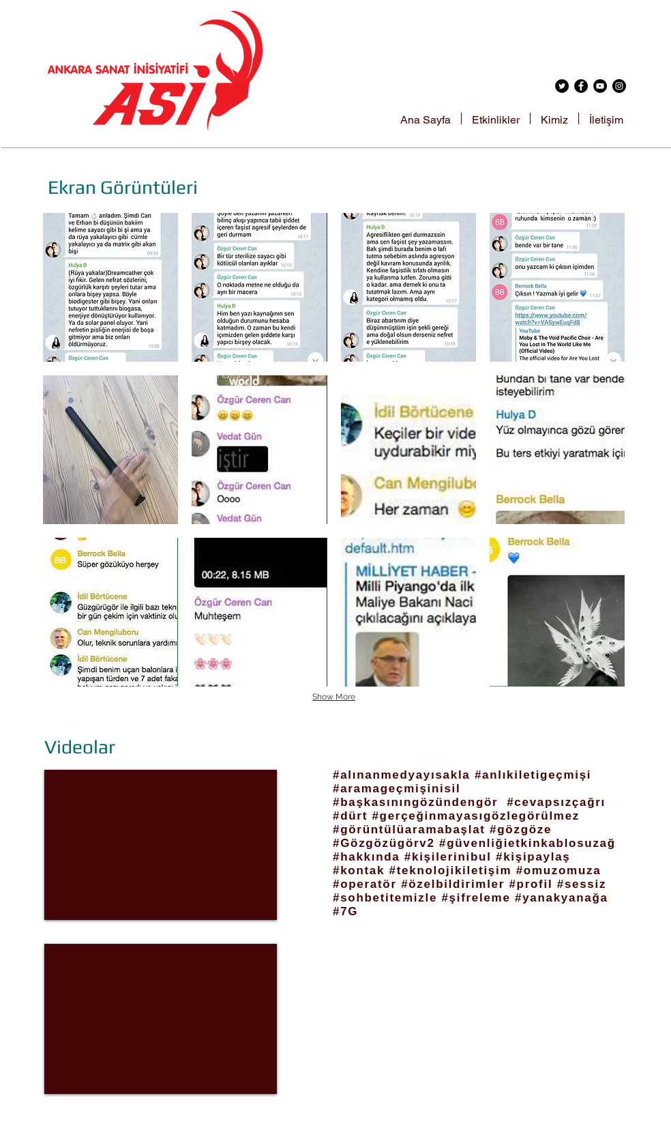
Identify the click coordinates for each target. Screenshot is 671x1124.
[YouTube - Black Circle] (600, 86)
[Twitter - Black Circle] (562, 86)
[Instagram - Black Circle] (619, 86)
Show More (333, 697)
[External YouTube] (160, 845)
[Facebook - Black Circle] (581, 86)
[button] (110, 287)
